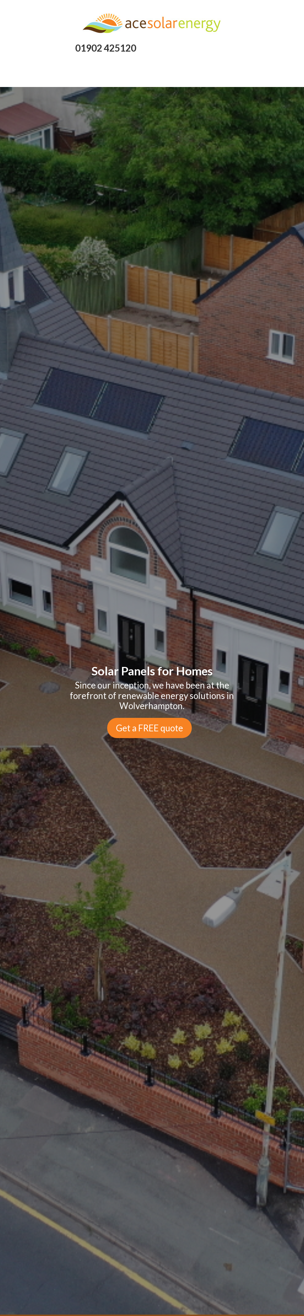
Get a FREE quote (149, 728)
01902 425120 (105, 48)
